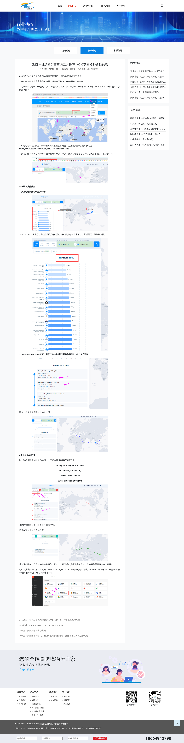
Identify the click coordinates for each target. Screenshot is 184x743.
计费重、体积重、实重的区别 (143, 123)
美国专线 (35, 696)
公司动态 (66, 50)
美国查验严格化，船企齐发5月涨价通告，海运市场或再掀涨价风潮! (57, 635)
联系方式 (54, 696)
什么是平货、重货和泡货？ (142, 139)
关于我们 (66, 692)
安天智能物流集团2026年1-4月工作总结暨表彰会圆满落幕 (148, 71)
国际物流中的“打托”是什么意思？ (145, 134)
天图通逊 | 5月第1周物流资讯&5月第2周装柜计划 (148, 82)
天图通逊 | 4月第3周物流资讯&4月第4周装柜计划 (148, 97)
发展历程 (67, 700)
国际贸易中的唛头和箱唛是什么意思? (147, 118)
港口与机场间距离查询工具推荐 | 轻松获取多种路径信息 (148, 144)
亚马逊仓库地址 (38, 711)
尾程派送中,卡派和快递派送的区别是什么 (148, 129)
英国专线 (35, 700)
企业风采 (67, 704)
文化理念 (67, 696)
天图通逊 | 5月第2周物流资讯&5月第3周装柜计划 (148, 76)
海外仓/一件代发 (38, 715)
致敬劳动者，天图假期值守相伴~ (145, 92)
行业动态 (92, 50)
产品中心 (34, 692)
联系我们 (53, 692)
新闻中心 (21, 692)
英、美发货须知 (38, 708)
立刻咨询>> (27, 669)
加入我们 (54, 700)
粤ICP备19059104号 (94, 728)
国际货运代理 (92, 69)
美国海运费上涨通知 (36, 630)
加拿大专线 (36, 704)
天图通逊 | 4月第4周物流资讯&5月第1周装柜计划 (148, 87)
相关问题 (118, 50)
